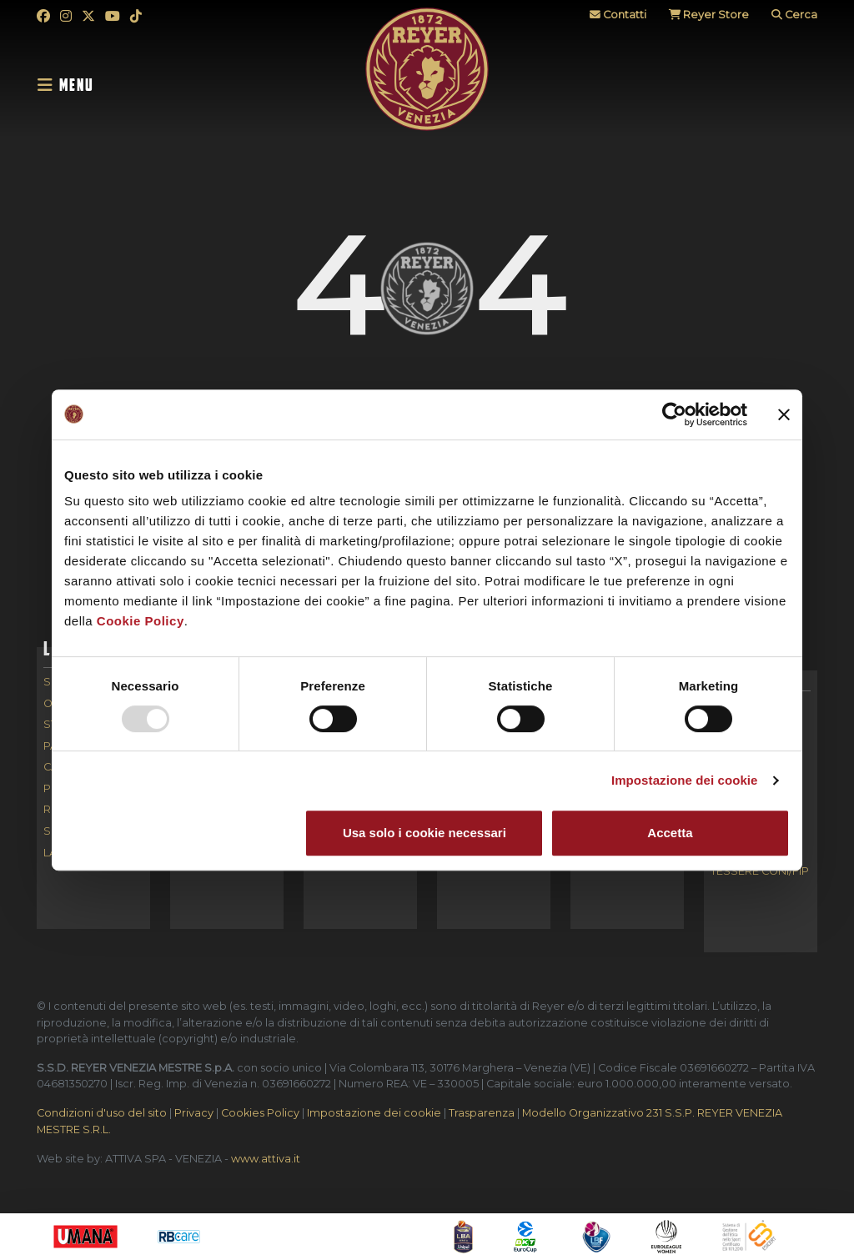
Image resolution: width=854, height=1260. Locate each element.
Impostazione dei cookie (684, 780)
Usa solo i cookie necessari (424, 833)
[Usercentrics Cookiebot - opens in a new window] (674, 414)
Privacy (194, 1113)
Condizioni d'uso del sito (102, 1113)
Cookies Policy (260, 1113)
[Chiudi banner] (784, 414)
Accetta (669, 833)
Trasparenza (482, 1113)
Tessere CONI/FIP (760, 871)
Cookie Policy (140, 621)
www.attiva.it (265, 1158)
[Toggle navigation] (70, 85)
